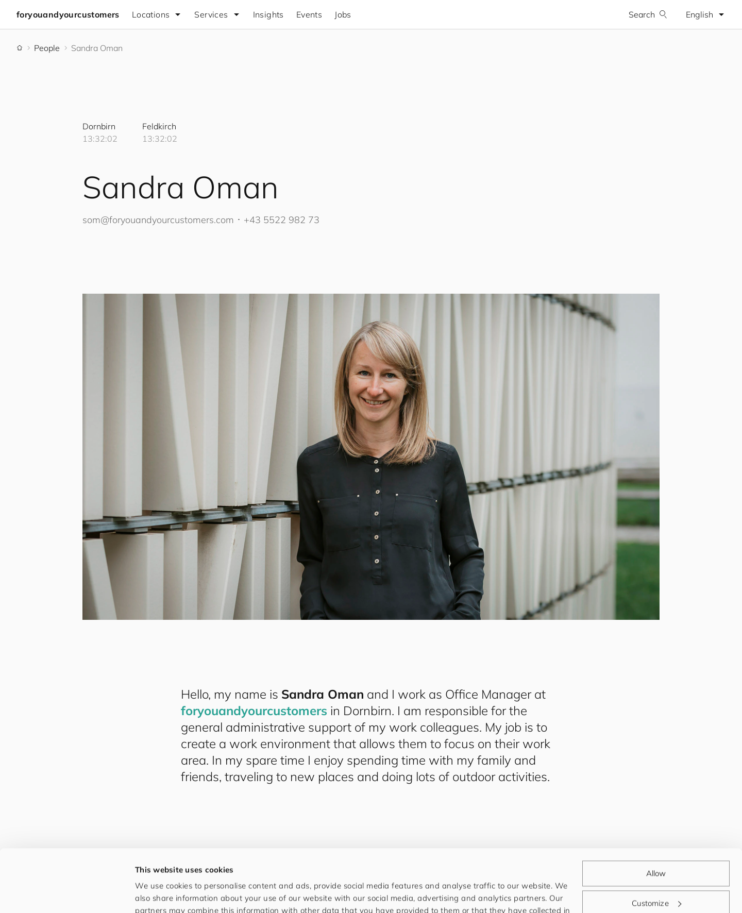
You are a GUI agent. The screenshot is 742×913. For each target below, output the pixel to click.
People (47, 48)
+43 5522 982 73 (281, 220)
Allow (656, 815)
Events (309, 14)
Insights (268, 14)
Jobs (342, 14)
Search (648, 14)
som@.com (158, 220)
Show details (159, 893)
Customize (656, 844)
